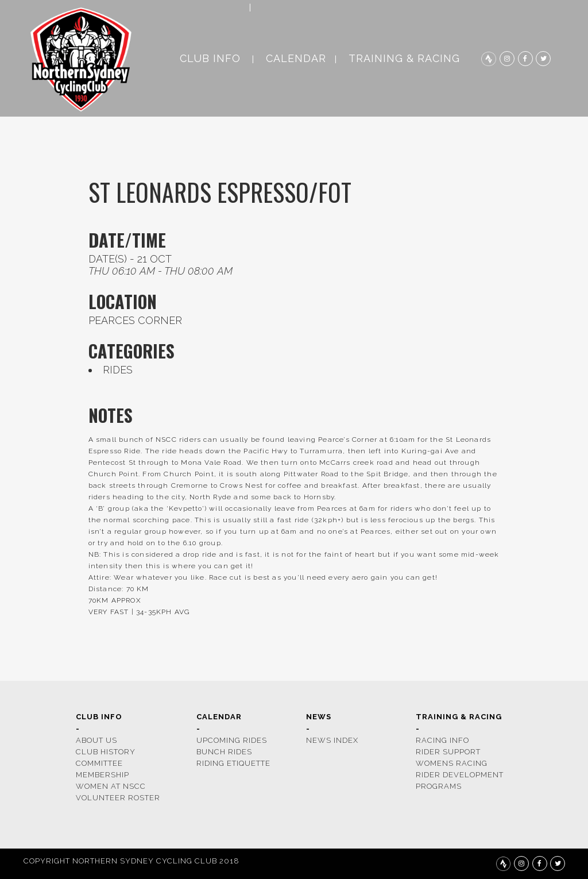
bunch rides (224, 751)
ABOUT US (96, 740)
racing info (442, 740)
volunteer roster (118, 797)
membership (102, 774)
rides (118, 370)
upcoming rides (231, 740)
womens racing (452, 763)
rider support (448, 751)
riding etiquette (233, 763)
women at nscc (111, 786)
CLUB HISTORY (106, 751)
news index (332, 740)
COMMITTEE (99, 763)
